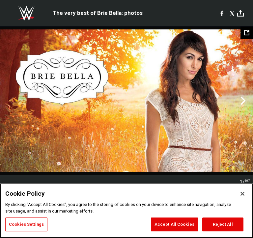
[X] (232, 13)
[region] (126, 210)
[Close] (242, 193)
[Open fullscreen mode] (246, 32)
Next (242, 101)
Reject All (223, 224)
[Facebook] (222, 13)
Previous (10, 101)
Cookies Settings (26, 224)
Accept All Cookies (174, 224)
